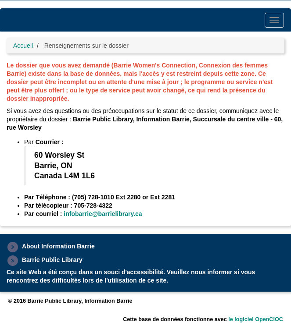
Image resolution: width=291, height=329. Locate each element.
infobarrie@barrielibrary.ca (103, 213)
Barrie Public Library (52, 259)
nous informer (211, 272)
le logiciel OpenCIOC (255, 319)
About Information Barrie (58, 246)
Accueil (23, 45)
